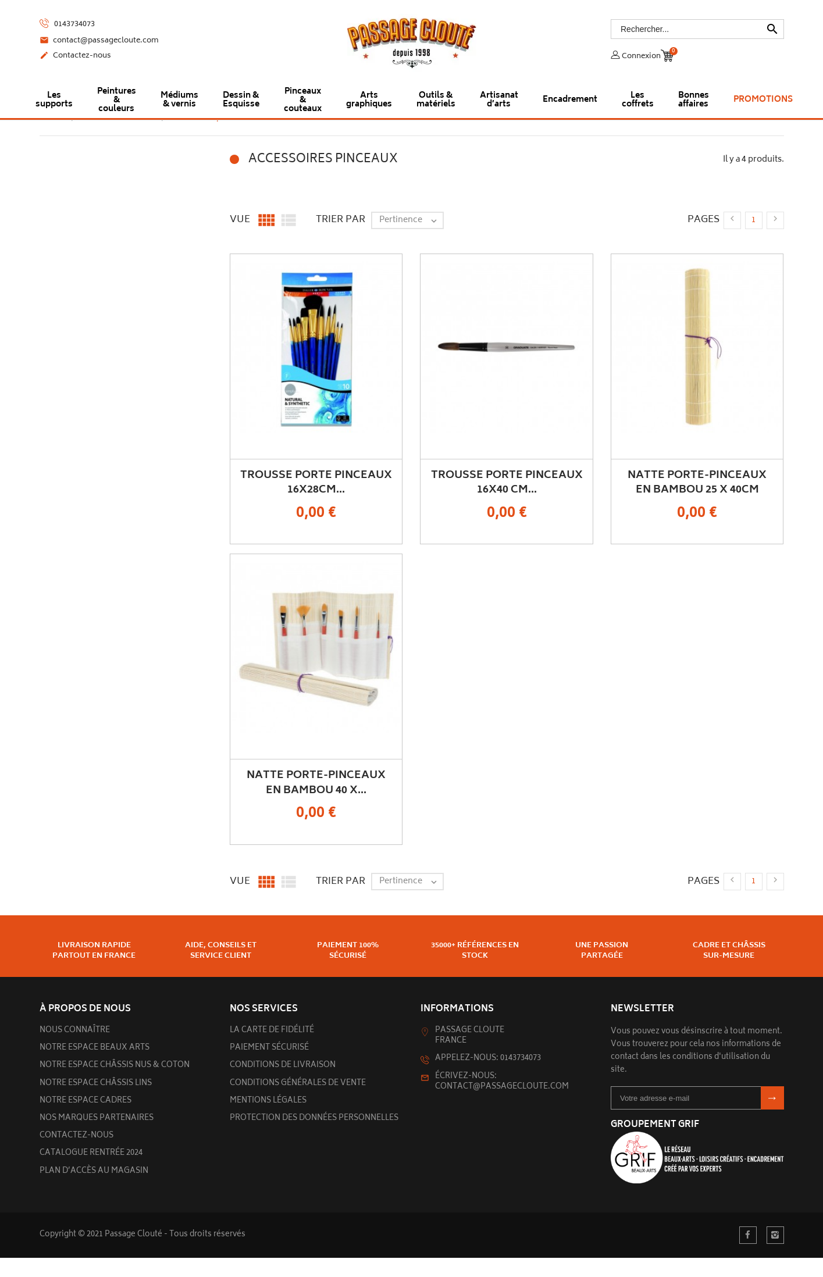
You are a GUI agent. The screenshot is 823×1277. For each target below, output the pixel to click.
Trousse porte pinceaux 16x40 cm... (507, 502)
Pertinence (411, 239)
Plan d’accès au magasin (94, 1190)
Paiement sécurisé (269, 1067)
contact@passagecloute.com (99, 41)
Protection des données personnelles (314, 1137)
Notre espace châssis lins (96, 1103)
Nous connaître (75, 1050)
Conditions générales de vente (298, 1103)
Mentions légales (268, 1120)
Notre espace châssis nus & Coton (115, 1084)
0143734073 (67, 24)
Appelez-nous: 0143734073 (488, 1078)
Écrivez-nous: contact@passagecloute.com (502, 1101)
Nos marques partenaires (97, 1137)
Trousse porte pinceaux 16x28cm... (316, 502)
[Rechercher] (697, 29)
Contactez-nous (76, 56)
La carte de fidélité (272, 1050)
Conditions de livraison (283, 1084)
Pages (703, 239)
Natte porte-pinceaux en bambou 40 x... (316, 802)
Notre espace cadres (85, 1120)
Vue (240, 239)
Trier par (340, 239)
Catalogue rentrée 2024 (91, 1172)
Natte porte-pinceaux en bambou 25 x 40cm (697, 502)
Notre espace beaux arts (94, 1067)
